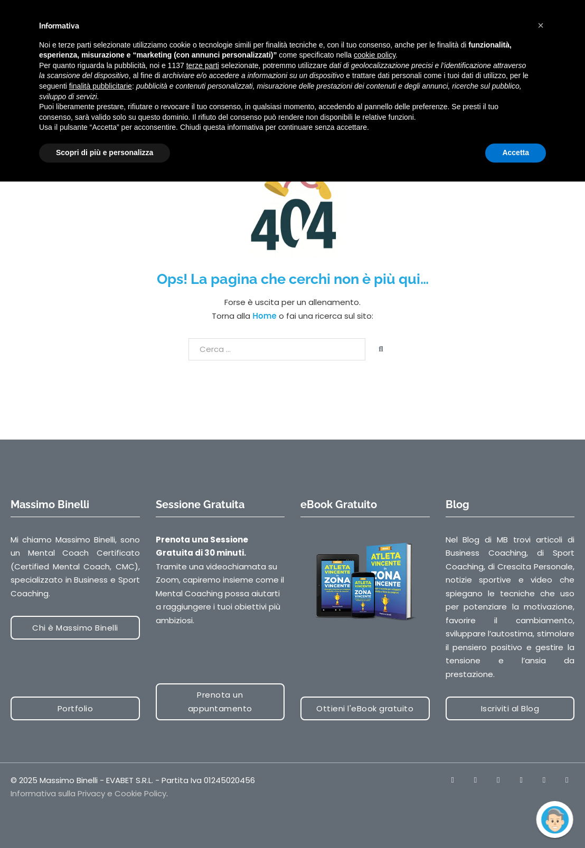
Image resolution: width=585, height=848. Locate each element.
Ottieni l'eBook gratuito (364, 708)
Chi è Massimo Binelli (75, 627)
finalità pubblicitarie (100, 86)
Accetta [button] (515, 152)
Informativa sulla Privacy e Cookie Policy (88, 793)
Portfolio (75, 708)
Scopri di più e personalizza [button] (104, 152)
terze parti (202, 65)
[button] (540, 25)
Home (264, 315)
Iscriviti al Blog (510, 708)
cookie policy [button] (374, 55)
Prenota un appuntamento (220, 701)
